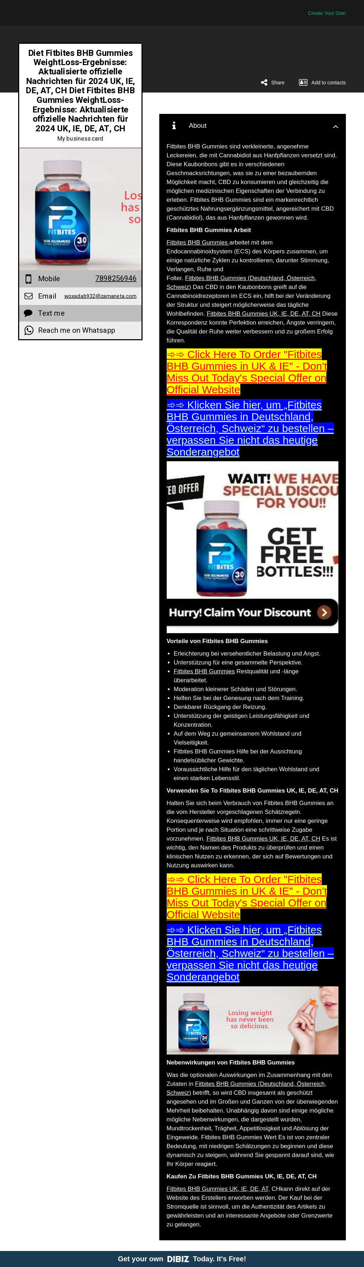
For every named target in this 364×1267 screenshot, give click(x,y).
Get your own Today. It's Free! (182, 1259)
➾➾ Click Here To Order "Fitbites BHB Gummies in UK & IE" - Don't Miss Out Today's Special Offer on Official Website (247, 371)
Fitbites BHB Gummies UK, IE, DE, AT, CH (264, 313)
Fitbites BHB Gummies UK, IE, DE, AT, (218, 1188)
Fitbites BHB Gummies (198, 242)
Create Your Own (327, 13)
